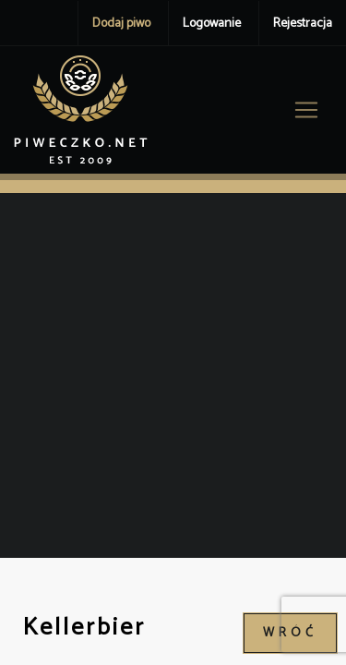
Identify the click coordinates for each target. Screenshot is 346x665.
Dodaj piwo (121, 23)
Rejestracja (302, 23)
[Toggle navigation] (306, 109)
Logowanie (212, 23)
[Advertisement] (173, 375)
